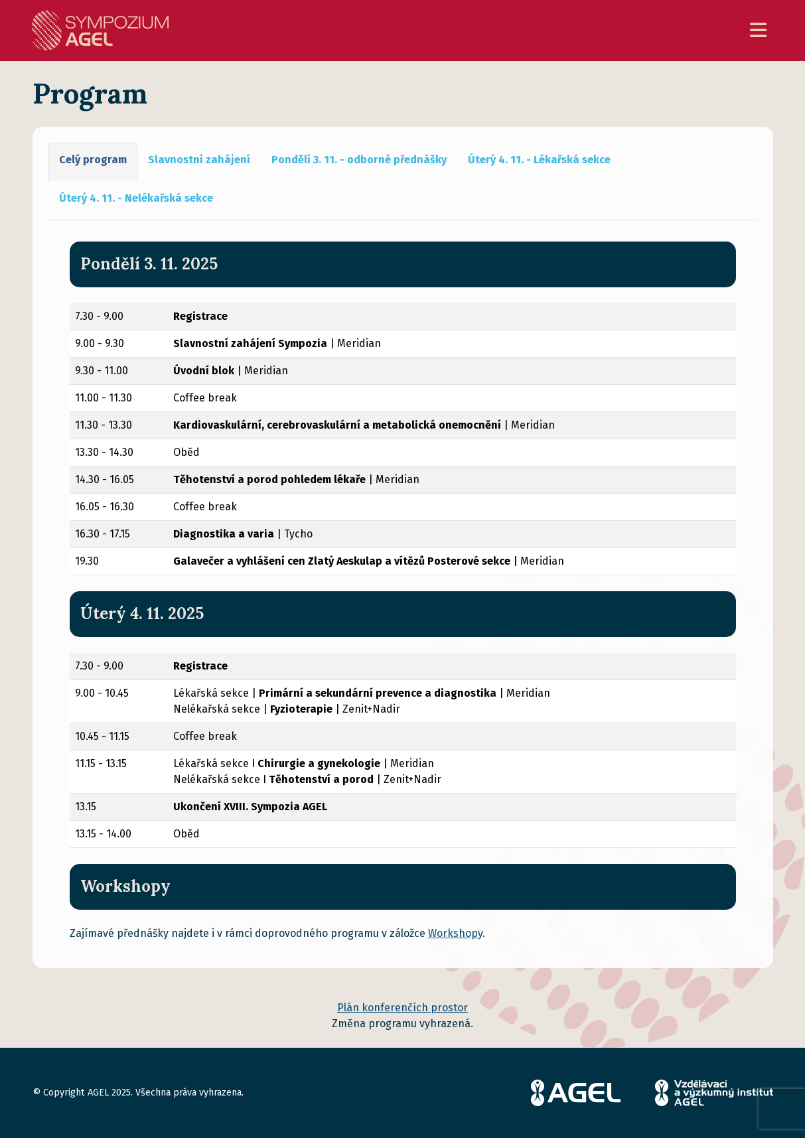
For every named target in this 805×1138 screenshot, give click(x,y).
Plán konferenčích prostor (402, 1007)
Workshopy (455, 933)
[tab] (92, 162)
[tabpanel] (402, 604)
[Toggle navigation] (758, 30)
